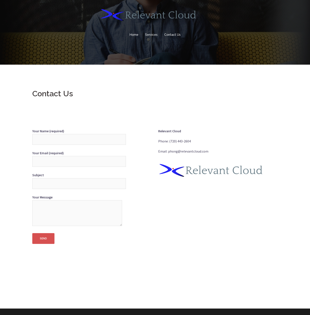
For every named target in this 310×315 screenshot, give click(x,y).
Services (151, 34)
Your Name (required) (79, 135)
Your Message (77, 211)
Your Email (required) (79, 157)
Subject (79, 179)
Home (134, 34)
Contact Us (172, 34)
